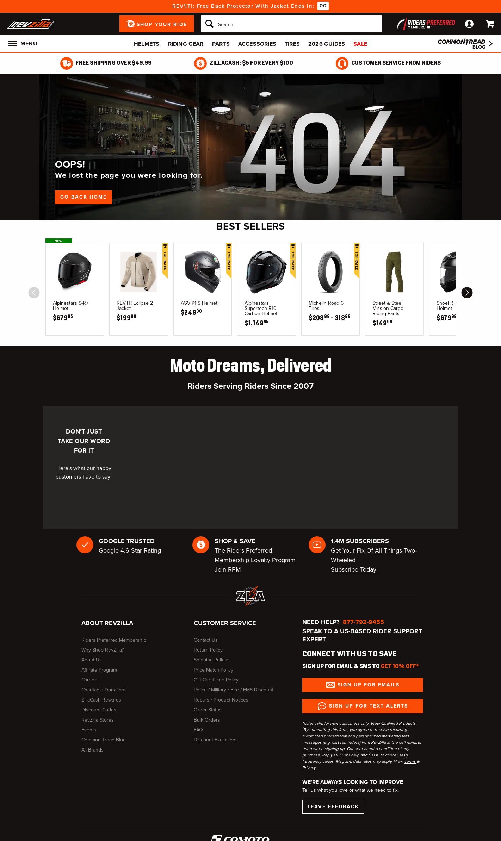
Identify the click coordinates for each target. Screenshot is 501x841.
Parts (221, 44)
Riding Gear (186, 44)
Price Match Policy (213, 670)
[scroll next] (467, 292)
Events (88, 730)
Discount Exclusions (216, 739)
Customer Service (225, 623)
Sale (360, 44)
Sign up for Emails (369, 685)
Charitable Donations (104, 689)
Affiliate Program (99, 670)
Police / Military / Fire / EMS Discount (233, 689)
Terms (410, 761)
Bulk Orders (207, 720)
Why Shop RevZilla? (102, 650)
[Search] (291, 23)
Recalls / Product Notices (221, 700)
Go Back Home (83, 197)
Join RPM (228, 569)
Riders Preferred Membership (113, 640)
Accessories (257, 44)
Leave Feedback (333, 806)
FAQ (198, 730)
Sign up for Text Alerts (368, 706)
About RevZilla (107, 623)
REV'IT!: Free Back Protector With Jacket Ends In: (243, 6)
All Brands (92, 750)
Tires (292, 44)
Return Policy (208, 650)
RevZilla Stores (97, 720)
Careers (90, 680)
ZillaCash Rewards (101, 700)
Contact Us (206, 640)
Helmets (146, 44)
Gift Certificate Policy (216, 680)
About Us (91, 660)
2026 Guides (326, 44)
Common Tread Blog (103, 739)
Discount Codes (98, 710)
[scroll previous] (34, 292)
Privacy (308, 768)
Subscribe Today (353, 569)
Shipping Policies (212, 660)
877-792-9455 (363, 622)
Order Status (208, 710)
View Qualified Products (393, 723)
